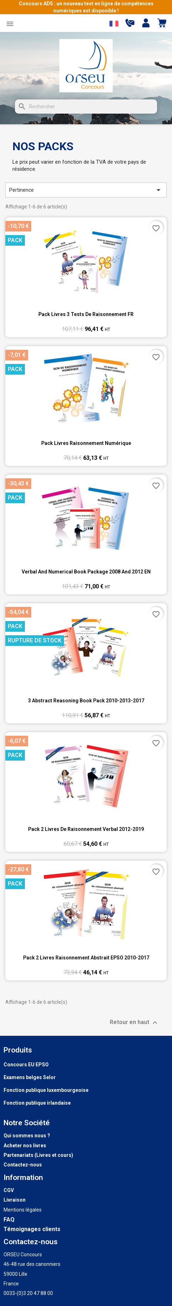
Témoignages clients (32, 1229)
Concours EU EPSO (26, 1064)
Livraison (15, 1200)
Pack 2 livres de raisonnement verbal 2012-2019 (86, 829)
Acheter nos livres (25, 1145)
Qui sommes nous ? (27, 1135)
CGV (9, 1190)
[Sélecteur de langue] (113, 23)
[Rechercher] (86, 106)
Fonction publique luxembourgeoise (46, 1090)
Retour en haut (134, 1022)
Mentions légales (23, 1210)
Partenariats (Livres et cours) (38, 1155)
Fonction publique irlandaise (37, 1103)
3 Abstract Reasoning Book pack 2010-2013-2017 (86, 700)
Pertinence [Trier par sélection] (86, 190)
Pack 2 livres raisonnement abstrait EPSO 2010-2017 (86, 958)
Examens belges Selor (30, 1077)
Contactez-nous (23, 1165)
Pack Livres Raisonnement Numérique (86, 443)
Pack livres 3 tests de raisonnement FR (86, 314)
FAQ (9, 1219)
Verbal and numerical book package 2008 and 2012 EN (86, 572)
